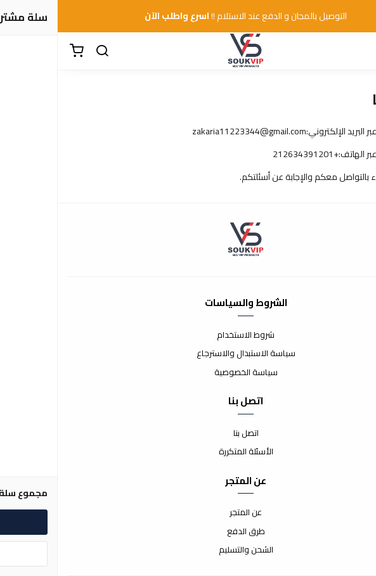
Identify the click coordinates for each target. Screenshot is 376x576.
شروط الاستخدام (188, 335)
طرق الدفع (188, 531)
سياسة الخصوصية (188, 372)
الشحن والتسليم (188, 550)
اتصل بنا (188, 433)
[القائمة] (356, 51)
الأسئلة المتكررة (188, 451)
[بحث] (44, 51)
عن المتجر (188, 512)
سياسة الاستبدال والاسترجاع (188, 353)
